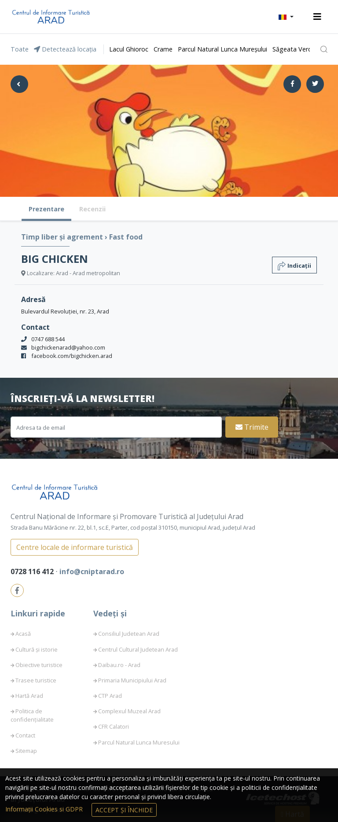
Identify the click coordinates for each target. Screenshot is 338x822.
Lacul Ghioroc (128, 49)
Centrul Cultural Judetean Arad (138, 649)
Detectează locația (65, 49)
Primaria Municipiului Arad (132, 680)
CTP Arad (110, 696)
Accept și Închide (124, 810)
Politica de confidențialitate (32, 715)
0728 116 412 (33, 571)
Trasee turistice (35, 680)
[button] (286, 16)
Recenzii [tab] (92, 209)
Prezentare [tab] (46, 209)
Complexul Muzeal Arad (129, 711)
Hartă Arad (29, 696)
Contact (25, 735)
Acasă (23, 634)
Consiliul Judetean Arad (128, 634)
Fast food (126, 237)
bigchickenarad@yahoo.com (68, 347)
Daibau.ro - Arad (119, 665)
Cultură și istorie (36, 649)
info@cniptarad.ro (91, 571)
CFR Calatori (113, 726)
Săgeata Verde (294, 49)
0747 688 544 (48, 339)
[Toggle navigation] (317, 16)
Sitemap (26, 751)
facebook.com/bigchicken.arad (71, 356)
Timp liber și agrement (63, 237)
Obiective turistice (38, 665)
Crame (163, 49)
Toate (20, 49)
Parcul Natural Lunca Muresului (139, 742)
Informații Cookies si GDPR (44, 809)
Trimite (251, 427)
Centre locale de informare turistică (74, 547)
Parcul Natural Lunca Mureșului (222, 49)
